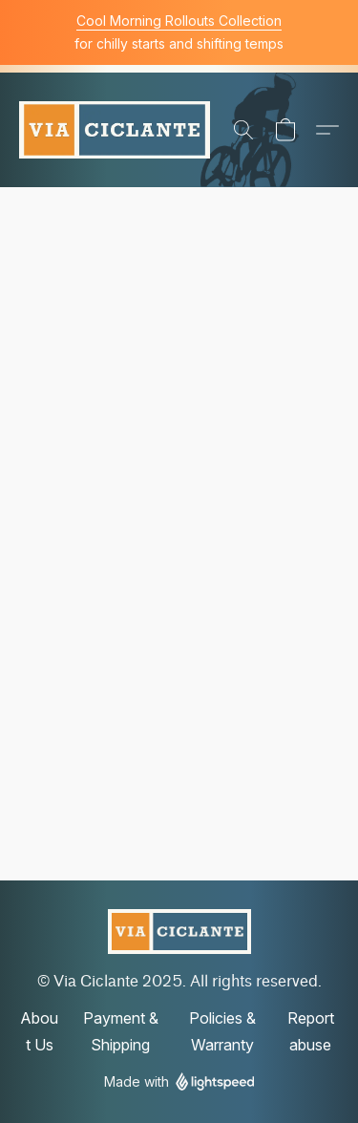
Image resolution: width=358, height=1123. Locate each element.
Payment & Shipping (120, 1031)
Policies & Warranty (222, 1031)
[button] (114, 130)
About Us (39, 1031)
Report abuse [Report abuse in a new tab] (310, 1031)
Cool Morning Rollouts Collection (179, 20)
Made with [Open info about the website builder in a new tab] (179, 1082)
